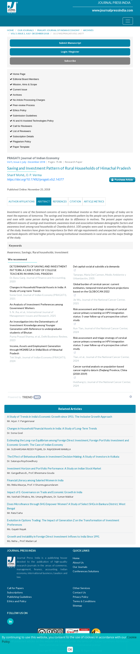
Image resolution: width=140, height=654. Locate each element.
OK (70, 649)
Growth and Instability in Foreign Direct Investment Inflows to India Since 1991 (53, 536)
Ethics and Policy (16, 601)
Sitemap (77, 605)
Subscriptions (15, 592)
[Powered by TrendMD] (24, 397)
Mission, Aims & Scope (23, 84)
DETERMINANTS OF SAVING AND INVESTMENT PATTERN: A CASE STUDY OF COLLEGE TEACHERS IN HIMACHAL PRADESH (38, 270)
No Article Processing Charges (27, 100)
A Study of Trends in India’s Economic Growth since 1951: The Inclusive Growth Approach (59, 416)
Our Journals (26, 30)
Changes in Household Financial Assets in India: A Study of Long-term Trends (38, 289)
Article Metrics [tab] (94, 201)
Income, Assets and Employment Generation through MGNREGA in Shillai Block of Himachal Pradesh (36, 349)
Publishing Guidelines (19, 596)
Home (10, 30)
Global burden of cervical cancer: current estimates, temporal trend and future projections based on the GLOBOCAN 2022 (101, 290)
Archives (88, 30)
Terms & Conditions (84, 601)
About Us (78, 562)
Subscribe (70, 60)
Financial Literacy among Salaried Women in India (35, 480)
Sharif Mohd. (16, 175)
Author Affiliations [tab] (22, 201)
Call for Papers (15, 588)
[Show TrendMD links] (130, 396)
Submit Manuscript (70, 43)
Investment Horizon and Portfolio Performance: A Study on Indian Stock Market (54, 468)
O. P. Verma (34, 175)
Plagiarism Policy (20, 141)
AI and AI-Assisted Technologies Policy (32, 120)
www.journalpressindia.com (112, 10)
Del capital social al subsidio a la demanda (96, 269)
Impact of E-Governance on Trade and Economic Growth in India (44, 492)
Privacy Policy (80, 596)
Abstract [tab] (44, 201)
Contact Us (79, 592)
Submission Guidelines (23, 115)
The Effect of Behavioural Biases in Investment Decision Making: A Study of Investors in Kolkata (63, 456)
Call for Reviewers (21, 126)
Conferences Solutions (86, 571)
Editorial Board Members (24, 79)
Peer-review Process (22, 105)
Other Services (81, 588)
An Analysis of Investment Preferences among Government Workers (36, 306)
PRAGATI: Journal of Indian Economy (58, 30)
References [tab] (60, 201)
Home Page (17, 74)
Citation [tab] (75, 201)
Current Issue (18, 89)
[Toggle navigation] (128, 21)
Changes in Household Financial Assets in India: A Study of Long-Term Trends (52, 428)
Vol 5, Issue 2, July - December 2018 (30, 33)
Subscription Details (22, 136)
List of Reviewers (20, 131)
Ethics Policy (18, 110)
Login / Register (70, 51)
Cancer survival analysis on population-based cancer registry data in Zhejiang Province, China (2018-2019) (100, 372)
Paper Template (19, 146)
